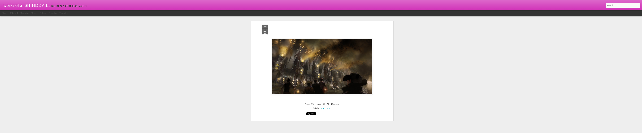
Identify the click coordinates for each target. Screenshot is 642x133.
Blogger (330, 131)
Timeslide (63, 13)
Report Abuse (339, 131)
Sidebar (43, 13)
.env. (322, 79)
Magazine (24, 13)
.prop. (329, 79)
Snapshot (53, 13)
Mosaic (34, 13)
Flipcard (14, 13)
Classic (5, 13)
